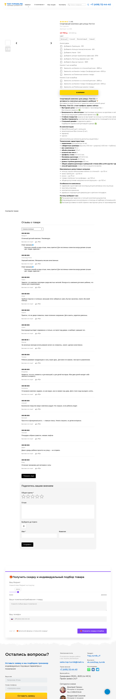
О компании (39, 4)
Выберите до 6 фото (29, 522)
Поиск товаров (76, 5)
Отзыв (24, 503)
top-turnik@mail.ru (74, 663)
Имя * (24, 531)
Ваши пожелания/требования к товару (26, 600)
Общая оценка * (28, 493)
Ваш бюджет (14, 583)
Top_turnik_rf (93, 657)
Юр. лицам (51, 5)
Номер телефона (10, 686)
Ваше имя (8, 677)
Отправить (27, 544)
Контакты (62, 5)
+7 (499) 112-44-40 (100, 4)
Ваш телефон (15, 614)
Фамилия (62, 531)
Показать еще (28, 476)
